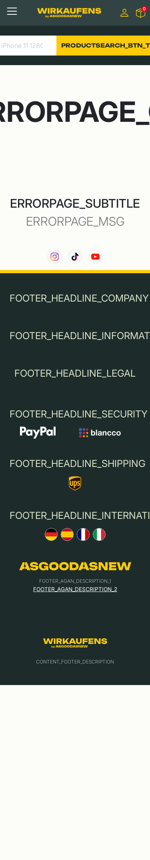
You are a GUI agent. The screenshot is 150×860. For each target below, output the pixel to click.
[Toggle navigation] (12, 11)
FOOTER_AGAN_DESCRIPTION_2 (75, 589)
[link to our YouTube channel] (95, 257)
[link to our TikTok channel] (75, 257)
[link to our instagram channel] (54, 257)
